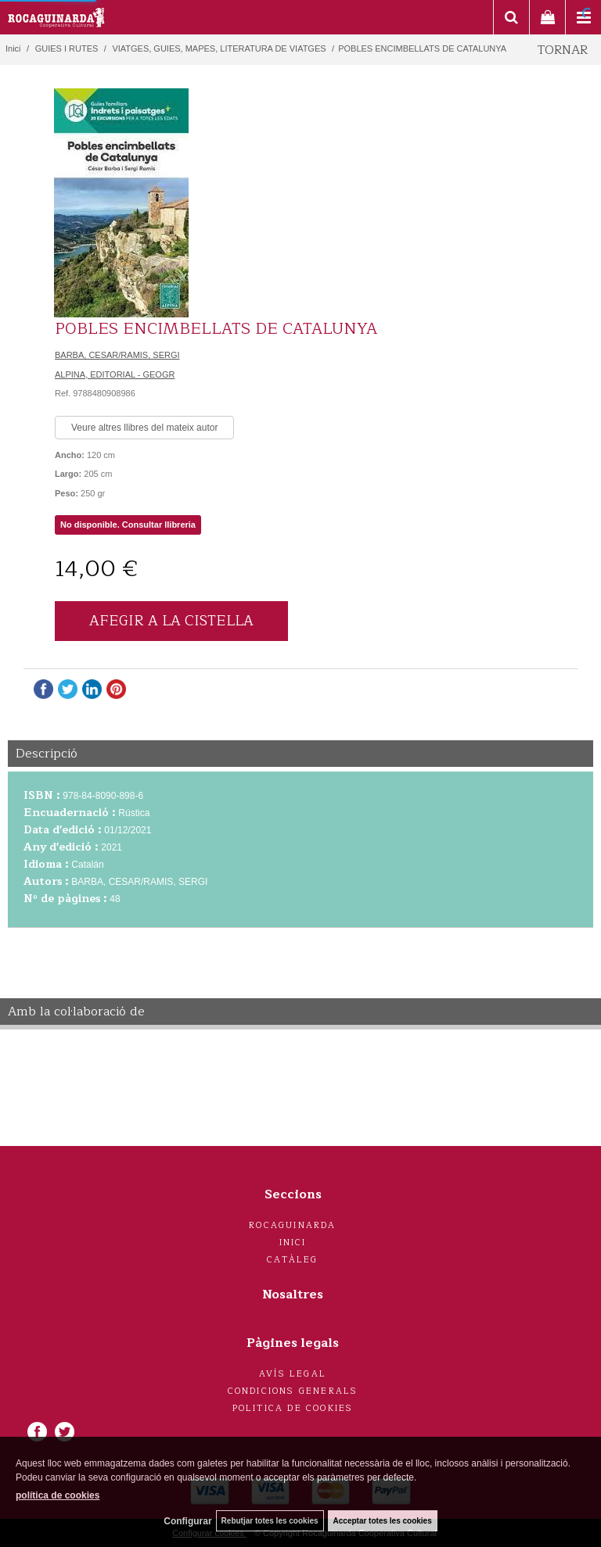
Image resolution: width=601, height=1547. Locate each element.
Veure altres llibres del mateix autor (144, 427)
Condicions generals (293, 1391)
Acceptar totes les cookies (382, 1521)
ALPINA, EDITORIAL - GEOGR (115, 374)
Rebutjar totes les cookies (269, 1521)
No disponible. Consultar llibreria (128, 524)
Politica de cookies (293, 1408)
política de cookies (57, 1495)
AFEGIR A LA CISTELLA (171, 620)
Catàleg (292, 1259)
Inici (293, 1242)
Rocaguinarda (292, 1225)
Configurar (187, 1521)
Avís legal (292, 1373)
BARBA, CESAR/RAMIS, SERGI (117, 355)
